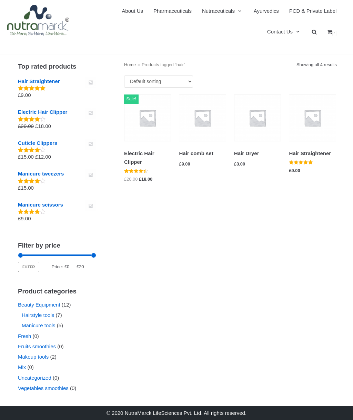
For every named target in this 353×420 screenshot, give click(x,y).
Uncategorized (34, 378)
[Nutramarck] (38, 20)
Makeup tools (33, 357)
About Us (132, 11)
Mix (22, 367)
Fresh (24, 336)
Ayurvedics (266, 11)
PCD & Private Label (313, 11)
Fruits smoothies (37, 346)
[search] (314, 31)
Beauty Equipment (39, 305)
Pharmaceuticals (172, 11)
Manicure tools (39, 325)
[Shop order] (158, 82)
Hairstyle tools (38, 315)
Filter (28, 267)
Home (130, 64)
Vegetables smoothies (43, 388)
